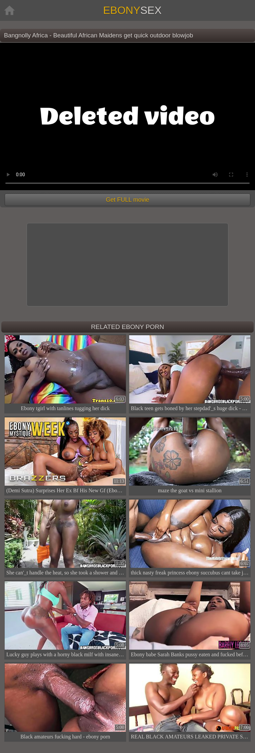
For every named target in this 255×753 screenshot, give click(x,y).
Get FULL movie (127, 199)
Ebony (132, 10)
